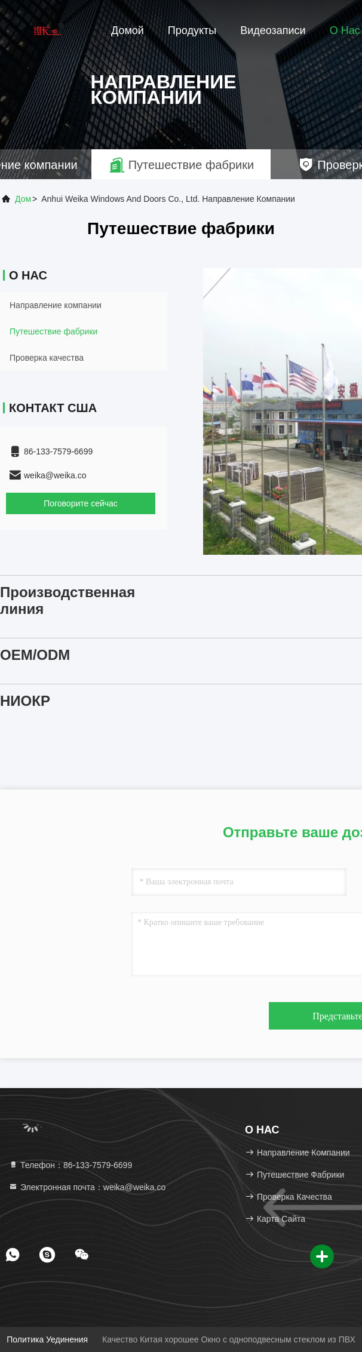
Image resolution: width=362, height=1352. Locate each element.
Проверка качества (47, 357)
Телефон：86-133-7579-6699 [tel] (70, 1165)
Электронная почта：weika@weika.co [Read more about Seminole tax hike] (86, 1187)
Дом (23, 199)
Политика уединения (47, 1339)
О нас (345, 30)
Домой (127, 30)
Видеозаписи (273, 30)
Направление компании (56, 305)
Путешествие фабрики (53, 331)
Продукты (192, 30)
